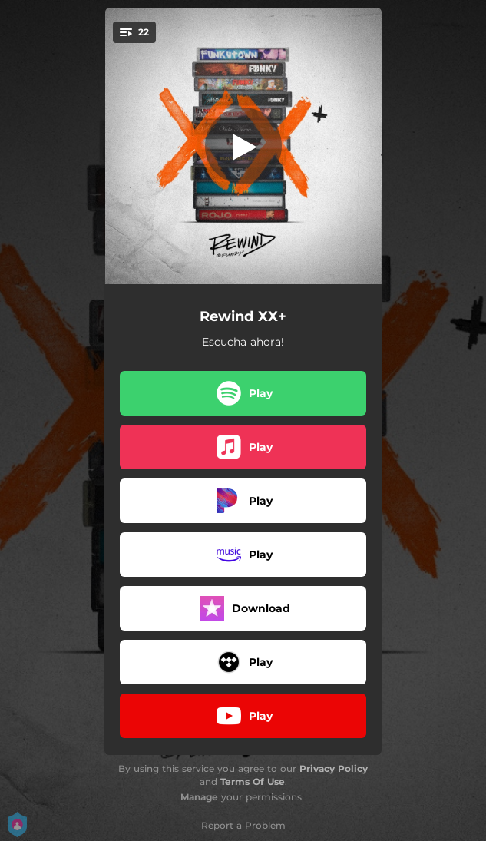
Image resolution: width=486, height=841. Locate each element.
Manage (199, 797)
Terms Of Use (252, 781)
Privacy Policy (333, 768)
